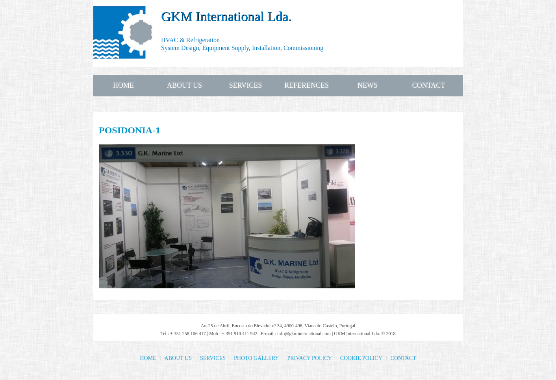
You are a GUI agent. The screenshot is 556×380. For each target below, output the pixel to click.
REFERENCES (306, 85)
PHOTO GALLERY (256, 358)
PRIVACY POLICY (309, 358)
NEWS (368, 85)
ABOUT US (184, 85)
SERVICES (245, 85)
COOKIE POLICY (361, 358)
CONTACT (428, 85)
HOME (123, 85)
